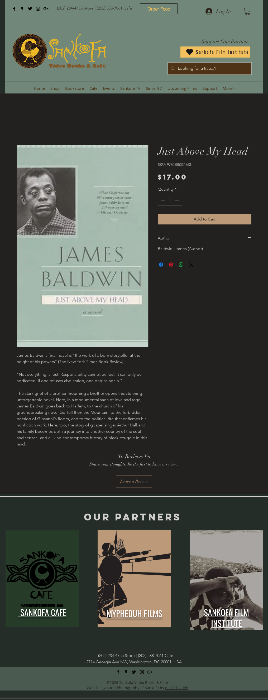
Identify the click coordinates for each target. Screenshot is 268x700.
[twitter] (30, 8)
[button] (247, 11)
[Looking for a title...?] (209, 68)
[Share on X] (191, 264)
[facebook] (14, 8)
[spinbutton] (170, 200)
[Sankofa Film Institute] (215, 52)
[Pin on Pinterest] (171, 264)
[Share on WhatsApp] (181, 264)
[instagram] (38, 8)
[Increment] (177, 200)
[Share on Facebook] (161, 264)
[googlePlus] (46, 8)
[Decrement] (162, 200)
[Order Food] (159, 8)
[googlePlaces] (22, 8)
